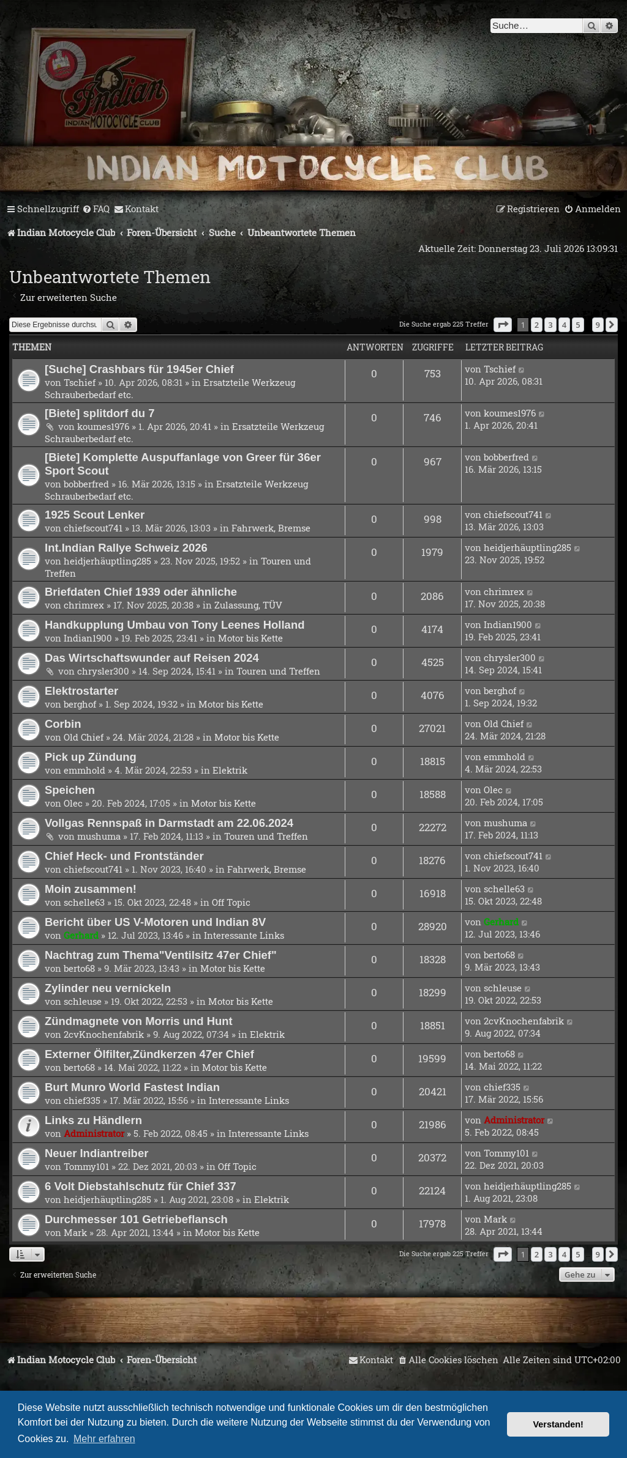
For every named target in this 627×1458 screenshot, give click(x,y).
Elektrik (229, 770)
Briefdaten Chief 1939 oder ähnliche (141, 591)
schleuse (83, 1001)
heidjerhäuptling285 (107, 561)
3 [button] (550, 324)
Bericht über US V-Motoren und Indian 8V (155, 922)
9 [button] (598, 324)
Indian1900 (88, 638)
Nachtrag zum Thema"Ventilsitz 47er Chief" (161, 955)
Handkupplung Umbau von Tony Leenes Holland (174, 624)
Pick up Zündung (91, 756)
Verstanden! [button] (558, 1424)
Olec (73, 803)
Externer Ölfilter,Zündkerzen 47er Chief (149, 1054)
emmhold (84, 770)
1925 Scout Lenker (95, 514)
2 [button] (537, 324)
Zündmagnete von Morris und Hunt (139, 1021)
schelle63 (84, 902)
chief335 (82, 1100)
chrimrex (84, 605)
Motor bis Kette (250, 638)
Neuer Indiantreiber (96, 1153)
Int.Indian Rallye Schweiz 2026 (126, 547)
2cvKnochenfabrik (104, 1034)
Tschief (80, 382)
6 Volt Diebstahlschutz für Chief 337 (140, 1186)
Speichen (70, 789)
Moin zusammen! (91, 889)
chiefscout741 (93, 528)
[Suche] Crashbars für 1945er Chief (139, 369)
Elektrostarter (81, 690)
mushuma (99, 836)
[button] (503, 324)
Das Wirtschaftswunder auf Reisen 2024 (152, 657)
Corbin (63, 723)
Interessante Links (244, 935)
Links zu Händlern (93, 1120)
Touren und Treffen (278, 671)
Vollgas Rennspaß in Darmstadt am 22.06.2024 (169, 822)
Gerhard (81, 935)
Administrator (94, 1133)
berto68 (79, 968)
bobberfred (86, 484)
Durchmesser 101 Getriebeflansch (136, 1219)
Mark (75, 1232)
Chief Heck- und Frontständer (124, 855)
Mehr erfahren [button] (104, 1439)
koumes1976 (103, 426)
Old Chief (83, 737)
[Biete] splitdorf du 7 (100, 413)
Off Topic (231, 902)
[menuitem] (96, 209)
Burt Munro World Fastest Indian (132, 1087)
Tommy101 (86, 1166)
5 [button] (578, 324)
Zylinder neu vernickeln (108, 988)
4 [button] (564, 324)
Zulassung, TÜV (248, 605)
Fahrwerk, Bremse (270, 528)
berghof (80, 704)
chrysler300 (103, 671)
